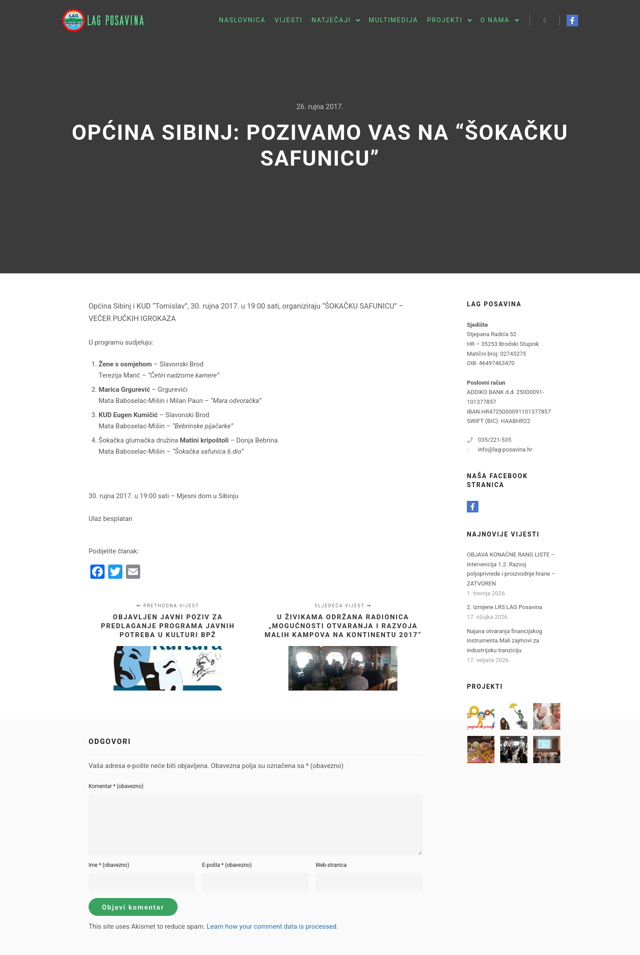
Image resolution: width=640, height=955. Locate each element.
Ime (109, 865)
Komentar (116, 786)
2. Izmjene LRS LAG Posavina (504, 607)
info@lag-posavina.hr (499, 450)
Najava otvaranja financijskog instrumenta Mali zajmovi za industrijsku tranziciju (504, 641)
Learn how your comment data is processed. (272, 926)
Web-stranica (331, 865)
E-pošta (226, 865)
